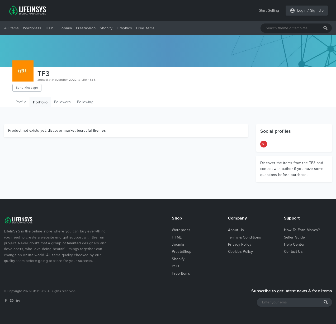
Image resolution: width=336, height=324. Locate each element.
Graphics (124, 28)
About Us (236, 230)
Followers (62, 102)
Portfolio (40, 102)
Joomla (66, 28)
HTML (50, 28)
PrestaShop (86, 28)
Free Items (145, 28)
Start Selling (269, 10)
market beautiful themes (85, 130)
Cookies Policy (240, 251)
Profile (21, 102)
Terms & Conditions (244, 237)
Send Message (27, 87)
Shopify (106, 28)
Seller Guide (294, 237)
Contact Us (293, 251)
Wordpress (32, 28)
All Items (11, 28)
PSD (175, 266)
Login (302, 10)
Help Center (294, 244)
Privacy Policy (239, 244)
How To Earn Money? (302, 230)
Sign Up (317, 10)
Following (85, 102)
